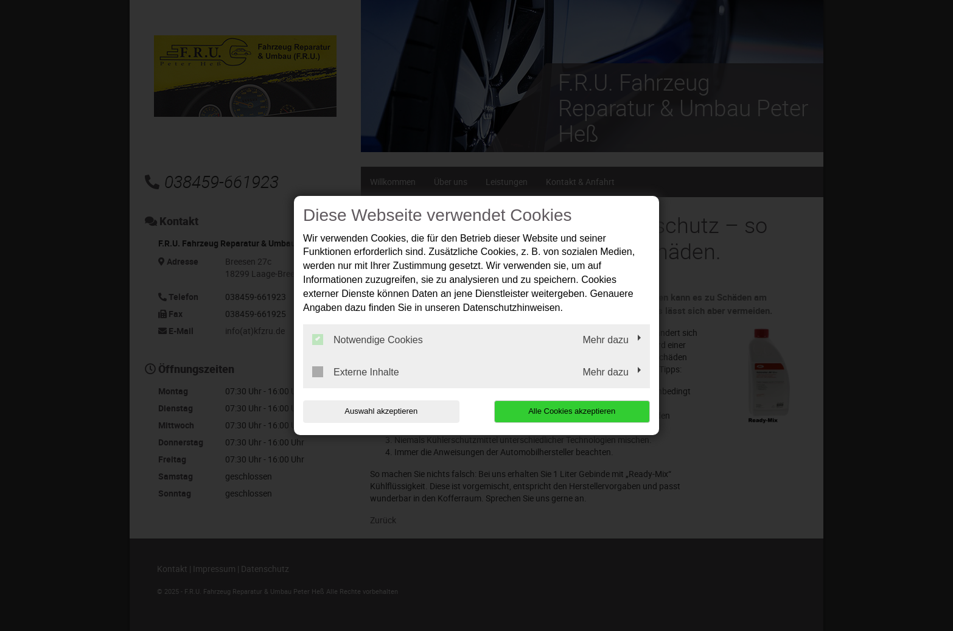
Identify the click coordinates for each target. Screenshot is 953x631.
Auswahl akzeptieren (380, 411)
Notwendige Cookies (367, 339)
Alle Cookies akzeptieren (571, 411)
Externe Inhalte (355, 371)
